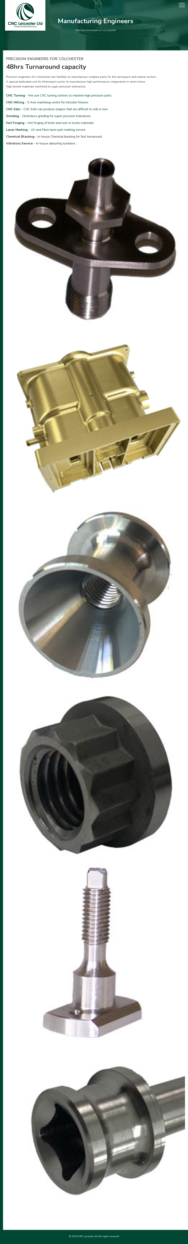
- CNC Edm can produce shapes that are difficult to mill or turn (57, 109)
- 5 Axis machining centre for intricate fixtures (47, 102)
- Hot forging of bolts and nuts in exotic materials (50, 123)
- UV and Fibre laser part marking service (46, 130)
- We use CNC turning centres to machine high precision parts (59, 95)
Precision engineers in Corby (94, 1241)
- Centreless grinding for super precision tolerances (48, 116)
